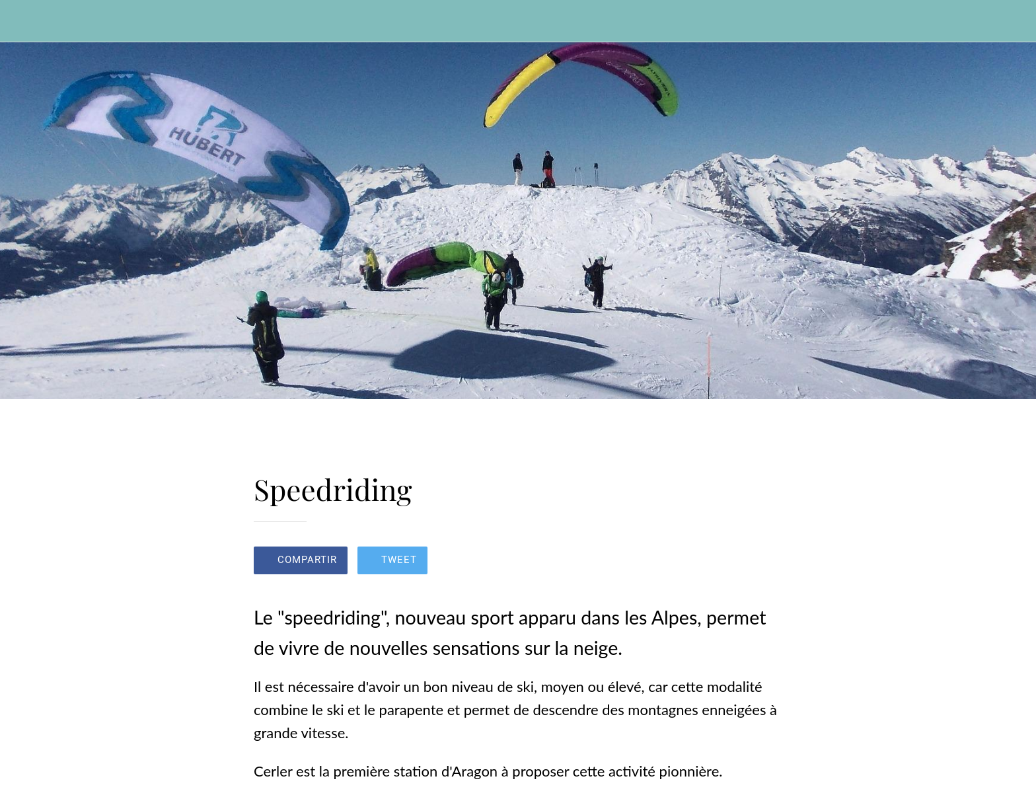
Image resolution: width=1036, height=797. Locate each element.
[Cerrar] (26, 21)
